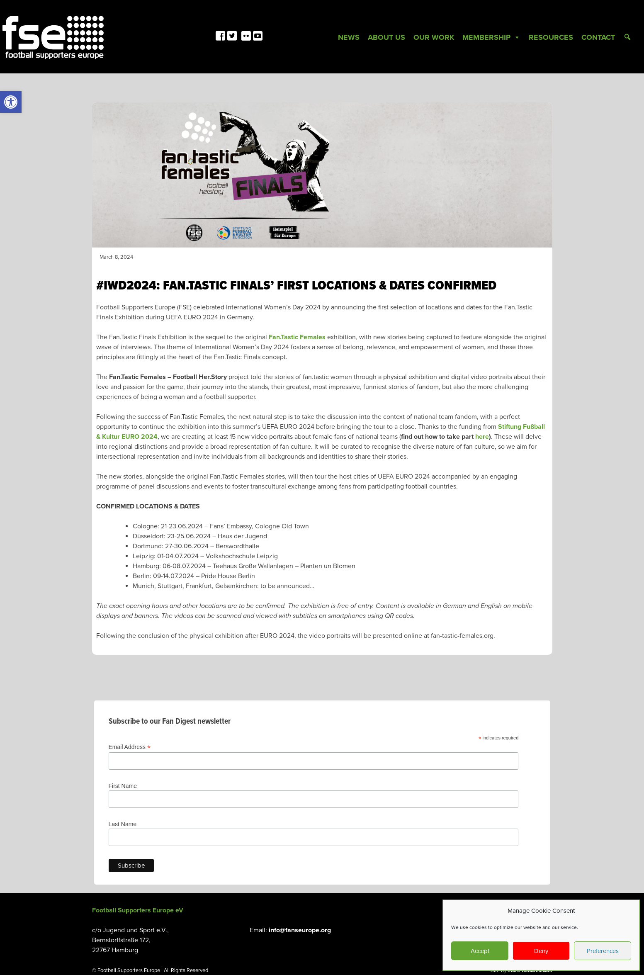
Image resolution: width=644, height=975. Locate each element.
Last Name (123, 824)
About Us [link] (386, 37)
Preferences (603, 951)
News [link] (349, 37)
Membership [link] (491, 37)
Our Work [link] (433, 37)
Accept (480, 951)
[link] (11, 102)
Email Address (130, 747)
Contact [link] (598, 37)
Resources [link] (551, 37)
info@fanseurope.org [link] (300, 930)
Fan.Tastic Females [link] (297, 337)
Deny (541, 951)
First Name (123, 786)
